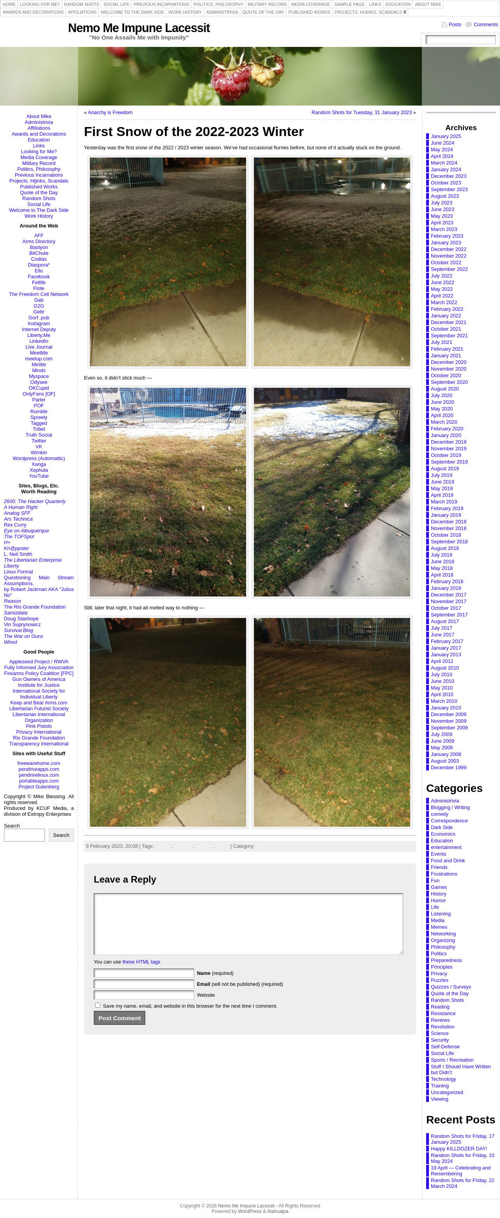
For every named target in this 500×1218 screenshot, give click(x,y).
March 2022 (444, 302)
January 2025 (446, 136)
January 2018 (446, 588)
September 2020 (449, 382)
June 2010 (442, 681)
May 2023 (442, 216)
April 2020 (442, 415)
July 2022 (441, 276)
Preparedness (446, 960)
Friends (439, 867)
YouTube (38, 476)
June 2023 (442, 209)
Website (206, 1007)
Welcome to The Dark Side (38, 210)
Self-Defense (445, 1047)
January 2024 (446, 169)
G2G (39, 306)
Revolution (442, 1027)
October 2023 (446, 183)
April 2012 (442, 661)
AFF (38, 235)
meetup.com (38, 359)
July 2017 (441, 628)
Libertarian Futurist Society (38, 708)
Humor (438, 900)
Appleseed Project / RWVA (39, 662)
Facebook (39, 276)
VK (39, 447)
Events (438, 854)
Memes (439, 927)
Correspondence (449, 821)
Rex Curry (15, 525)
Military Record (38, 163)
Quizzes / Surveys (451, 987)
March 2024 (444, 163)
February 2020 (447, 429)
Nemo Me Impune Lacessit (139, 28)
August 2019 (445, 468)
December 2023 (448, 176)
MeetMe (39, 353)
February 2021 (447, 349)
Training (440, 1086)
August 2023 (445, 196)
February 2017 (447, 641)
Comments (486, 24)
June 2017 (442, 635)
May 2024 (442, 149)
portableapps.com (39, 781)
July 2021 (441, 342)
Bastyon (39, 247)
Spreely (38, 417)
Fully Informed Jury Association (38, 667)
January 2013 (446, 654)
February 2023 (447, 236)
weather (204, 846)
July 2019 (441, 475)
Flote (38, 288)
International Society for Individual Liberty (38, 694)
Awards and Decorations (39, 134)
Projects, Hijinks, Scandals (38, 181)
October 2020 (446, 375)
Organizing (443, 940)
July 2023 (441, 203)
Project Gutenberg (39, 787)
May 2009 (442, 748)
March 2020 (444, 422)
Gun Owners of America (39, 679)
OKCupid (39, 388)
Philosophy (443, 947)
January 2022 (446, 316)
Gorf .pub (39, 318)
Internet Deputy (39, 329)
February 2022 (447, 309)
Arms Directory (38, 241)
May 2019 (442, 488)
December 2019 (448, 442)
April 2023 (442, 223)
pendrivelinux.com (39, 775)
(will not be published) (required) (240, 996)
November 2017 (448, 601)
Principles (441, 967)
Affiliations (38, 128)
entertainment (446, 847)
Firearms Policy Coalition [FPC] (39, 673)
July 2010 (441, 674)
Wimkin (39, 452)
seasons (183, 846)
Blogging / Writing (450, 807)
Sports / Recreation (452, 1060)
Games (439, 887)
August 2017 (445, 621)
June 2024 (442, 143)
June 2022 (442, 282)
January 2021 (446, 355)
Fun (435, 880)
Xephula (39, 470)
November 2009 (448, 721)
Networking (443, 934)
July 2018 (441, 555)
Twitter (39, 441)
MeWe (39, 364)
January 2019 (446, 515)
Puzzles (439, 980)
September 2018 (449, 542)
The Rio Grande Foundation (35, 607)
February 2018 (447, 581)
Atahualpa (277, 1211)
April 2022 (442, 296)
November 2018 (448, 528)
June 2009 (442, 741)
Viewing (439, 1099)
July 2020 (441, 395)
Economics (443, 834)
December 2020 (448, 362)
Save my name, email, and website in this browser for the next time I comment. (190, 1018)
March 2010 (444, 701)
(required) (215, 985)
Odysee (38, 382)
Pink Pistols (39, 726)
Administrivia (39, 122)
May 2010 (442, 688)
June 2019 (442, 482)
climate (163, 846)
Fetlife (39, 282)
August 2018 (445, 548)
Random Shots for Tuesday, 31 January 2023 (362, 112)
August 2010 (445, 668)
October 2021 (446, 329)
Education (39, 140)
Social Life (38, 204)
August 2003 (445, 761)
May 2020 (442, 409)
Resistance (443, 1013)
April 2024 (442, 156)
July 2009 (441, 734)
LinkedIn (38, 341)
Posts (455, 24)
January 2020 (446, 435)
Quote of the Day (39, 192)
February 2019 (447, 508)
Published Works (39, 187)
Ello (39, 271)
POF (39, 405)
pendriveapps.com (38, 769)
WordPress (249, 1211)
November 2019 (448, 448)
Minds (38, 370)
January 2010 (446, 708)
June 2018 (442, 561)
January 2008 (446, 754)
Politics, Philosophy (38, 169)
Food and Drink (448, 860)
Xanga (39, 464)
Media (438, 920)
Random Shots (38, 198)
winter (222, 846)
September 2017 (449, 615)
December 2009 (448, 714)
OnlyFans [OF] (39, 394)
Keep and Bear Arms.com (39, 703)
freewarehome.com (39, 763)
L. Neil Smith (18, 554)
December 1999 (448, 767)
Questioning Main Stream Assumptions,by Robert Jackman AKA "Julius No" (39, 586)
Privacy (439, 973)
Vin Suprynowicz (22, 624)
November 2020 (448, 369)
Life (260, 846)
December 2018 (448, 522)
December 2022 (448, 249)
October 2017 (446, 608)
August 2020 (445, 389)
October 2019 (446, 455)
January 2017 (446, 648)
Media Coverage (39, 157)
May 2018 (442, 568)
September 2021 (449, 336)
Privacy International (39, 732)
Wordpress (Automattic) (38, 458)
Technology (443, 1079)
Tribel (39, 429)
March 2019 (444, 502)
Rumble (38, 411)
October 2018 (446, 535)
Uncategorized (447, 1092)
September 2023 (449, 189)
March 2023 (444, 229)
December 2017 (448, 595)
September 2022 (449, 269)
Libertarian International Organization (38, 717)
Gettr (38, 312)
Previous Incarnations (39, 175)
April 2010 (442, 694)
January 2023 (446, 242)
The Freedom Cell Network (39, 294)
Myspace (39, 376)
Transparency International (39, 744)
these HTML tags (142, 973)
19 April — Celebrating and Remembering (461, 1171)
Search (12, 826)
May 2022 (442, 289)
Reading (440, 1007)
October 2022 (446, 262)
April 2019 (442, 495)
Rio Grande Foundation (39, 738)
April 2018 (442, 575)
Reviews (440, 1020)
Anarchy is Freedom (110, 112)
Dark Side (442, 827)
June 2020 (442, 402)
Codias (39, 259)
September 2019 (449, 462)
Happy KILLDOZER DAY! (459, 1149)
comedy (439, 814)
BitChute (38, 253)
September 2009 (449, 728)
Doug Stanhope (21, 619)
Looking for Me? (39, 151)
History (438, 894)
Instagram (39, 323)
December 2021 (448, 322)
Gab (38, 300)
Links (39, 146)
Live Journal (38, 347)
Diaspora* (39, 265)
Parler (38, 400)
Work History (39, 216)
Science (440, 1033)
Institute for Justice (39, 685)
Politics (439, 953)
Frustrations (444, 874)
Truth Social (39, 435)
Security (440, 1040)
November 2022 (448, 256)
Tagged (39, 423)
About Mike (38, 116)
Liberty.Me (38, 335)
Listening (441, 914)
